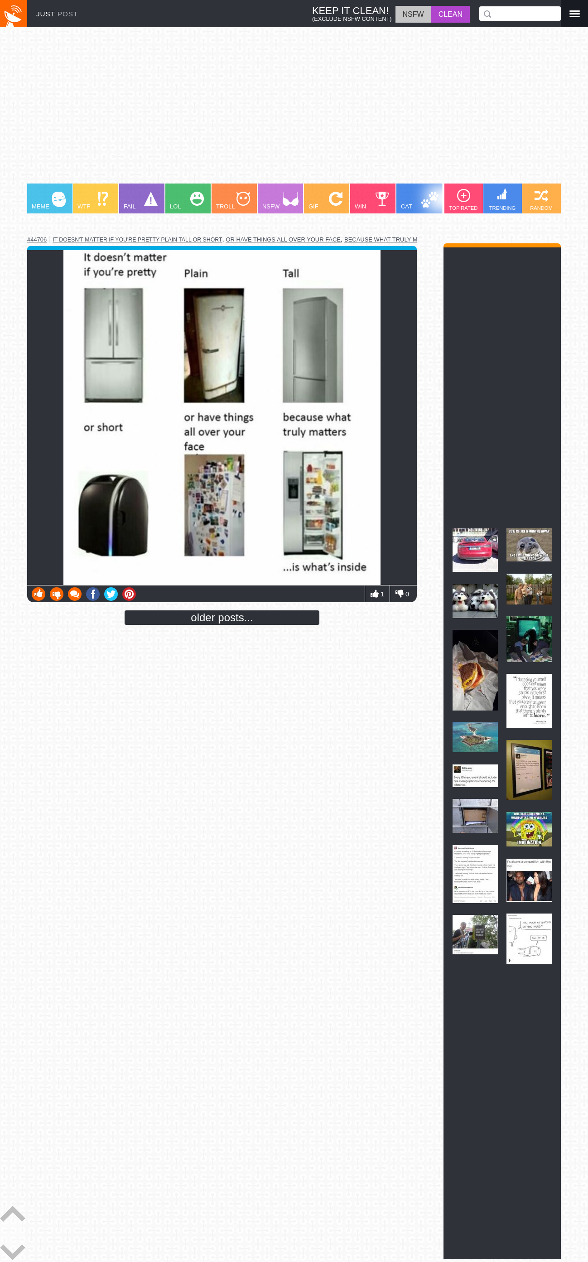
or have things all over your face (283, 239)
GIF (325, 201)
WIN (372, 201)
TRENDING (502, 199)
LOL (187, 201)
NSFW (280, 201)
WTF (92, 201)
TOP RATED (463, 200)
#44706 (37, 239)
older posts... (222, 617)
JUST (57, 14)
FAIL (141, 201)
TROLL (233, 201)
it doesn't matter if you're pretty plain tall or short (137, 240)
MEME (49, 201)
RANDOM (541, 200)
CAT (420, 201)
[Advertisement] (294, 109)
